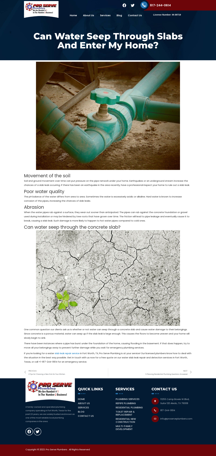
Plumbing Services (128, 399)
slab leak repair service (67, 353)
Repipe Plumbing (126, 403)
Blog (119, 15)
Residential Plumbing (129, 407)
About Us (88, 15)
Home (73, 15)
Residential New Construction (126, 420)
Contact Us (135, 15)
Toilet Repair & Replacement (125, 413)
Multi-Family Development (124, 427)
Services (105, 15)
